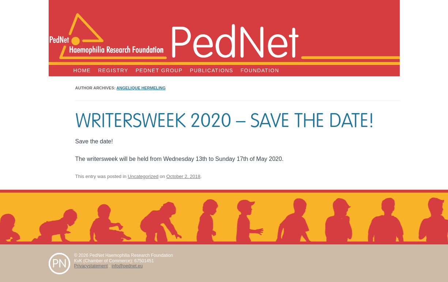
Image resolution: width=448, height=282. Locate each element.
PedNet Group (159, 70)
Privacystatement (91, 266)
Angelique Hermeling (140, 88)
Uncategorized (143, 176)
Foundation (260, 70)
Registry (113, 70)
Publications (211, 70)
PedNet (234, 41)
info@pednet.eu (127, 266)
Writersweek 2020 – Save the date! (224, 120)
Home (82, 70)
